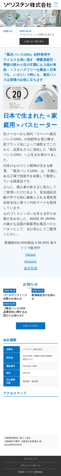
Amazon (30, 261)
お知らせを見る (30, 325)
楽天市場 (30, 268)
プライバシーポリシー (30, 465)
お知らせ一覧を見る (34, 41)
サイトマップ (30, 459)
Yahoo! (30, 254)
